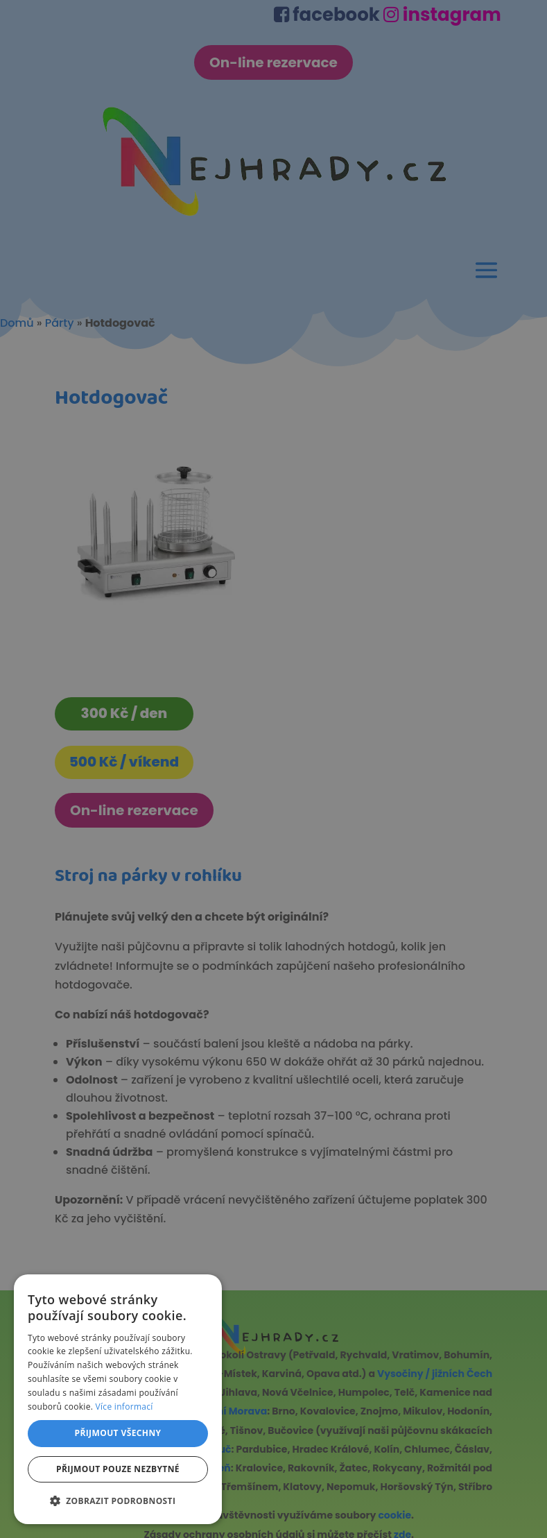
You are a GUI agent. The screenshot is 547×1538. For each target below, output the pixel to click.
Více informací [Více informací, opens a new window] (124, 1406)
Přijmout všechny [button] (117, 1433)
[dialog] (273, 769)
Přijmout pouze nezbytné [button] (118, 1469)
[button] (118, 1501)
